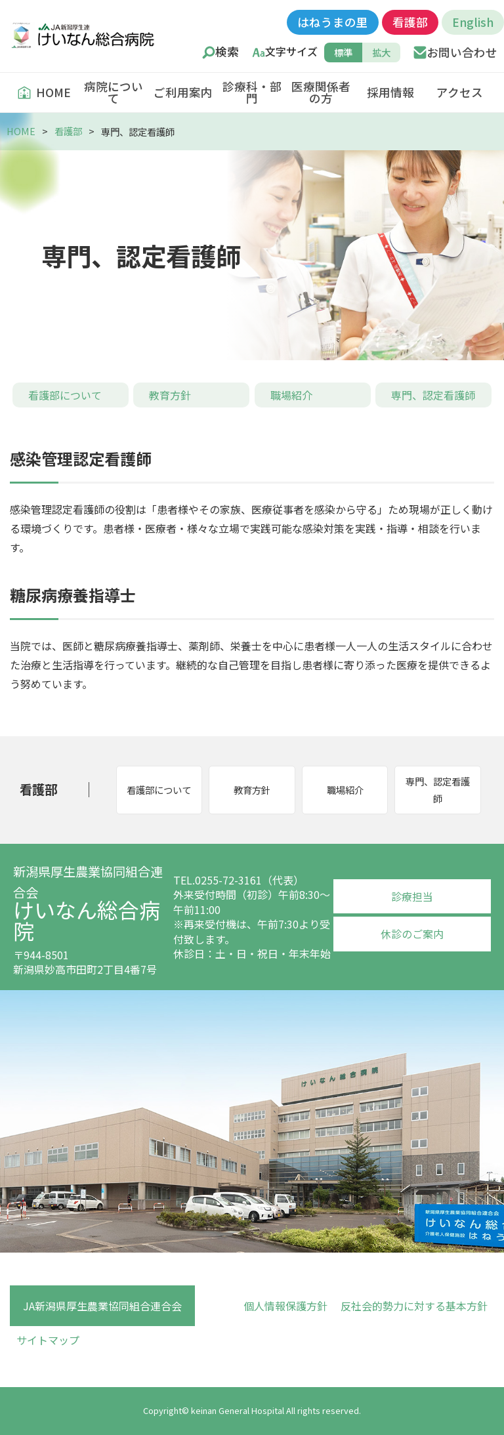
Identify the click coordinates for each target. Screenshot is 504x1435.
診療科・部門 (252, 92)
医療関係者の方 (320, 92)
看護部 (410, 22)
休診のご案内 (412, 934)
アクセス (459, 92)
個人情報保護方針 (285, 1306)
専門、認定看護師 (433, 395)
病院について (113, 92)
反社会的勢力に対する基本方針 (414, 1306)
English (473, 22)
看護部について (65, 395)
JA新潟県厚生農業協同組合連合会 (102, 1306)
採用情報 (390, 92)
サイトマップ (47, 1340)
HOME (44, 92)
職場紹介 (291, 395)
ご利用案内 (183, 92)
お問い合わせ (462, 52)
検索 (227, 52)
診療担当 (412, 896)
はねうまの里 (332, 22)
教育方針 (170, 395)
